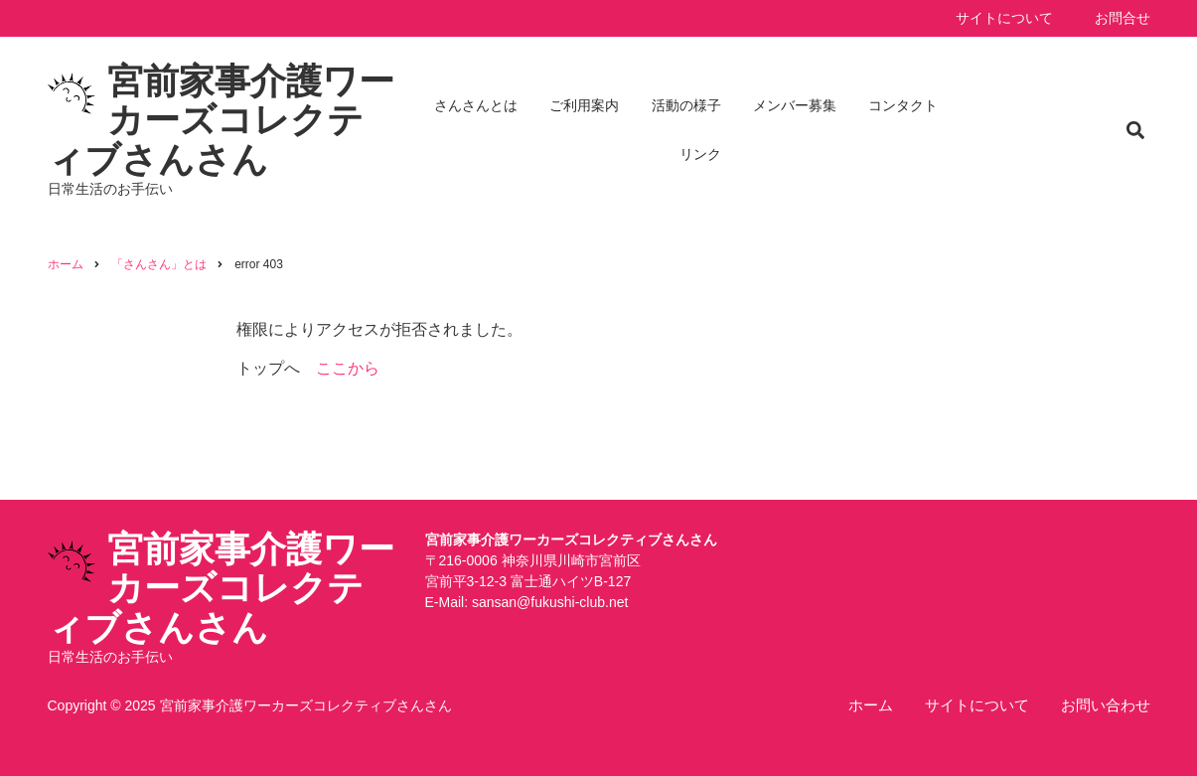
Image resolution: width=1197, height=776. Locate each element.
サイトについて (977, 705)
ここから (347, 368)
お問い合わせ (1105, 705)
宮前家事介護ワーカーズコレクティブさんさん (221, 120)
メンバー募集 (794, 105)
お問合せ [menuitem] (1122, 18)
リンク (700, 154)
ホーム (870, 705)
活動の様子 (686, 105)
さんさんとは (476, 105)
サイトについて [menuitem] (1004, 18)
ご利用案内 (584, 105)
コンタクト (903, 105)
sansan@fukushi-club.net (550, 602)
